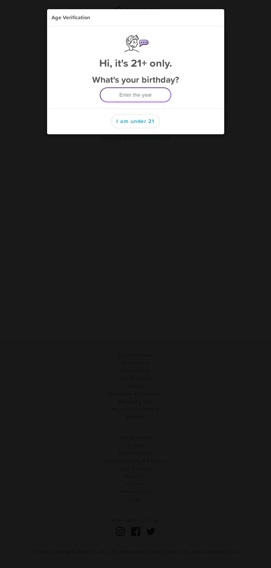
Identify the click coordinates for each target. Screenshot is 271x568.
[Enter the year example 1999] (135, 94)
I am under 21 (135, 121)
